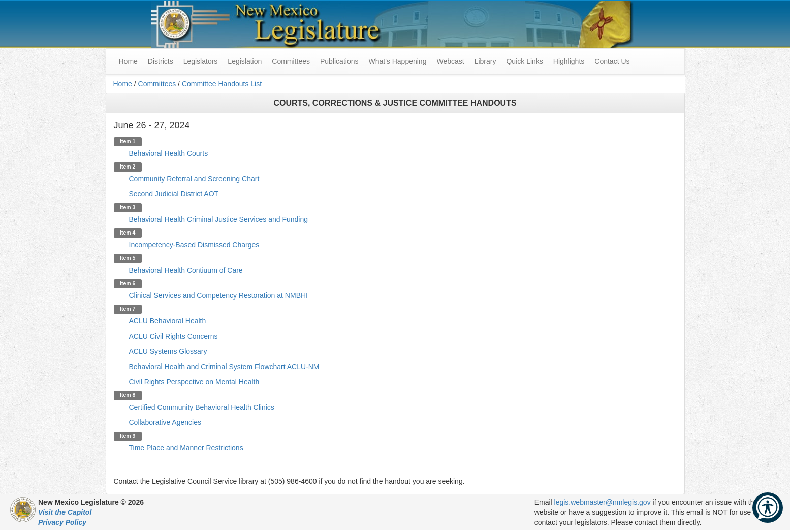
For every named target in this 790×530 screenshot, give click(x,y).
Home (122, 84)
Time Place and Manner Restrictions (186, 448)
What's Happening (397, 61)
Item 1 (127, 141)
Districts (160, 61)
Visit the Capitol (64, 512)
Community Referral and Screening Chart (194, 179)
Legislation (245, 61)
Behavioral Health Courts (168, 153)
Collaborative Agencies (165, 422)
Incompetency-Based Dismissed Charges (194, 245)
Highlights (568, 61)
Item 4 (127, 232)
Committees (291, 61)
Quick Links (524, 61)
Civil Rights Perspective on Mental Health (194, 382)
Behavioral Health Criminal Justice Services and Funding (218, 219)
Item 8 (127, 395)
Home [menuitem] (128, 61)
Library (485, 61)
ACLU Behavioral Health (167, 321)
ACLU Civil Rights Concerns (173, 336)
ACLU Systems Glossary (168, 351)
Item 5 (127, 258)
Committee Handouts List (222, 84)
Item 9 (127, 436)
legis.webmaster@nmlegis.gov (602, 502)
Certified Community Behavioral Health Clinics (201, 407)
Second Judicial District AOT (174, 194)
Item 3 (127, 207)
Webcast (450, 61)
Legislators (200, 61)
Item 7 (127, 309)
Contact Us (611, 61)
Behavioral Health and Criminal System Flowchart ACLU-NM (224, 366)
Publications (339, 61)
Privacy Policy (62, 522)
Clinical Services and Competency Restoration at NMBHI (218, 295)
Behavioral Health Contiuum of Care (186, 270)
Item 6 (127, 283)
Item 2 (127, 166)
